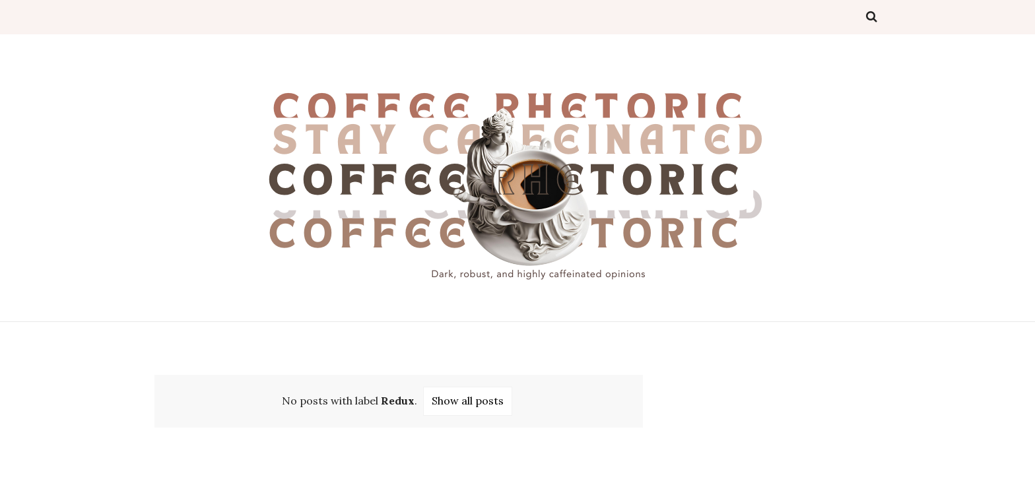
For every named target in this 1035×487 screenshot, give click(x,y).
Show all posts (468, 400)
